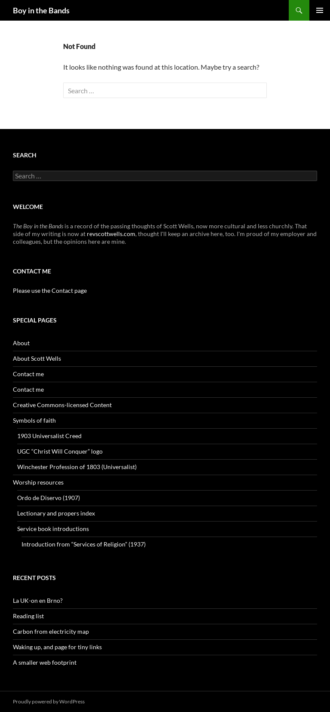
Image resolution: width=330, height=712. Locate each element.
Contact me (28, 373)
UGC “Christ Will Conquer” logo (60, 451)
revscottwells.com (111, 233)
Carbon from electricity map (51, 631)
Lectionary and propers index (56, 513)
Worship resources (38, 482)
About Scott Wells (37, 358)
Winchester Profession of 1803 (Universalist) (77, 466)
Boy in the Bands (41, 10)
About (21, 343)
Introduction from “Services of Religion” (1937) (83, 544)
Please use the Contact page (50, 290)
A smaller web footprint (44, 662)
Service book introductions (53, 528)
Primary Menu (319, 10)
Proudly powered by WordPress (49, 701)
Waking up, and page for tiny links (57, 647)
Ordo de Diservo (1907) (48, 497)
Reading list (28, 616)
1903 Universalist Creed (49, 435)
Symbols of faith (34, 420)
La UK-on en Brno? (38, 600)
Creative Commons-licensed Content (62, 404)
